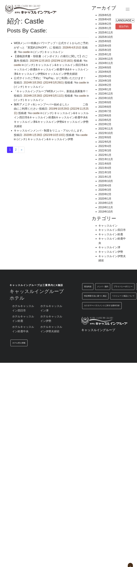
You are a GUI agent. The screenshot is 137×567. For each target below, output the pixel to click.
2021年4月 (105, 167)
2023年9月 (105, 102)
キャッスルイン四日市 (70, 65)
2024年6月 (105, 71)
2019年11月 (105, 207)
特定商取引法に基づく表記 (95, 296)
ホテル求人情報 (18, 343)
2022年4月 (105, 146)
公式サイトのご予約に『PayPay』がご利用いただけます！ (50, 78)
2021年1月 (105, 176)
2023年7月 (105, 111)
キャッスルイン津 (25, 121)
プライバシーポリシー (123, 286)
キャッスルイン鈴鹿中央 (53, 69)
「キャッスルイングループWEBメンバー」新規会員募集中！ (51, 91)
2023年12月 (105, 93)
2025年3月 (105, 49)
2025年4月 (105, 45)
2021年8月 (105, 163)
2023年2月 (105, 124)
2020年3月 (105, 189)
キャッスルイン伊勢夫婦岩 (61, 73)
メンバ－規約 (102, 286)
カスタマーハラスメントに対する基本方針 (102, 305)
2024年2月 (105, 84)
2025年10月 (105, 37)
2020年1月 (105, 198)
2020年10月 (105, 181)
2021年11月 (105, 159)
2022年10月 (105, 133)
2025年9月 (105, 41)
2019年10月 (105, 211)
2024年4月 (105, 76)
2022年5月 (105, 141)
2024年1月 (105, 89)
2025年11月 (105, 32)
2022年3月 (105, 150)
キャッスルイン (53, 52)
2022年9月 (105, 137)
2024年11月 (105, 63)
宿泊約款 (88, 286)
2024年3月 (105, 80)
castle (26, 52)
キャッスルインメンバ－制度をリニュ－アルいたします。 (51, 130)
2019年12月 (105, 202)
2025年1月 (105, 54)
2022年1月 (105, 154)
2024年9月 (105, 67)
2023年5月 (105, 119)
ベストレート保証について (123, 296)
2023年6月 (105, 115)
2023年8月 (105, 106)
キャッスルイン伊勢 (30, 73)
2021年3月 (105, 172)
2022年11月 (105, 128)
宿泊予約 (123, 26)
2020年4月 (105, 185)
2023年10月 (105, 98)
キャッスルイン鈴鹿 (41, 117)
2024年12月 (105, 58)
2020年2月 (105, 194)
